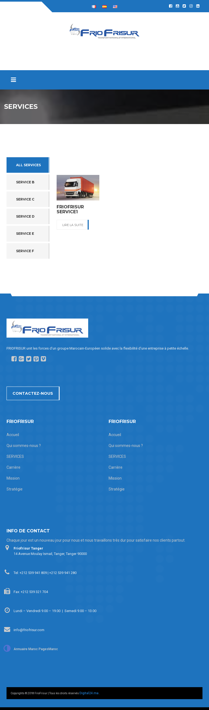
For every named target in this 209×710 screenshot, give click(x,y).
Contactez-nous (33, 393)
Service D (25, 216)
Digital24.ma (89, 693)
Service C (25, 199)
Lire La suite (72, 225)
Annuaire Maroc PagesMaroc (36, 649)
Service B (25, 182)
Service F (25, 251)
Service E (25, 233)
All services (28, 165)
